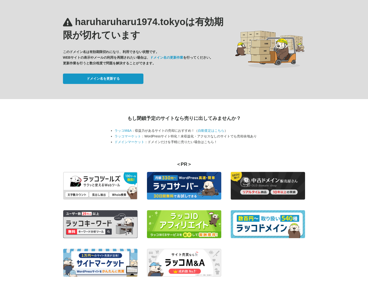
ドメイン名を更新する (103, 78)
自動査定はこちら (211, 130)
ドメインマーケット (129, 142)
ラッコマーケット (128, 136)
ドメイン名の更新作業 (166, 57)
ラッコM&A (123, 130)
